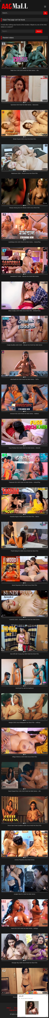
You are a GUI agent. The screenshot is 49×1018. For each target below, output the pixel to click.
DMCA (9, 1008)
